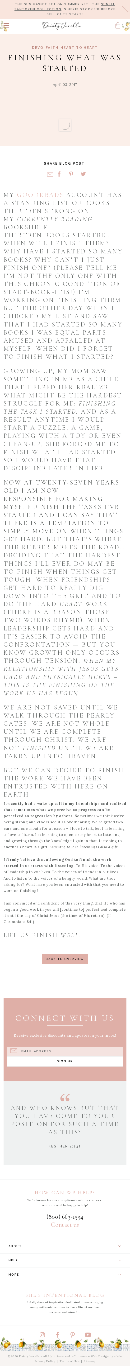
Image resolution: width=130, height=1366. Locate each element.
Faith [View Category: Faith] (52, 48)
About (65, 1246)
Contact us (65, 1225)
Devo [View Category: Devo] (38, 48)
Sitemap (90, 1361)
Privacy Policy (44, 1361)
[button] (6, 25)
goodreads (40, 195)
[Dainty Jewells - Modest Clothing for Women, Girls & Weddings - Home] (62, 26)
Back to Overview (65, 959)
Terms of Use (69, 1361)
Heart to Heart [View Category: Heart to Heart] (79, 48)
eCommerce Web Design (90, 1356)
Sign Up (65, 1061)
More (65, 1274)
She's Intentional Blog (65, 1295)
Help (65, 1260)
